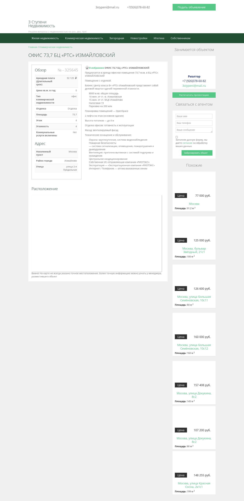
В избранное (96, 67)
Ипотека (159, 38)
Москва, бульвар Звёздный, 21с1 (194, 250)
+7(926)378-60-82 (138, 7)
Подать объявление (192, 7)
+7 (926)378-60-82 (194, 81)
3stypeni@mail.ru (107, 7)
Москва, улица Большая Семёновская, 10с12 (194, 346)
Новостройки (138, 38)
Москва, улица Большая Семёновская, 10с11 (194, 298)
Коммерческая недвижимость (84, 38)
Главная (32, 47)
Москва (194, 203)
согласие (188, 142)
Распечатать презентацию (194, 94)
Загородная (116, 38)
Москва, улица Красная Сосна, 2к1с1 (194, 485)
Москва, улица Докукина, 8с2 (194, 394)
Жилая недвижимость (45, 38)
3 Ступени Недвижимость (41, 24)
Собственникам (180, 38)
